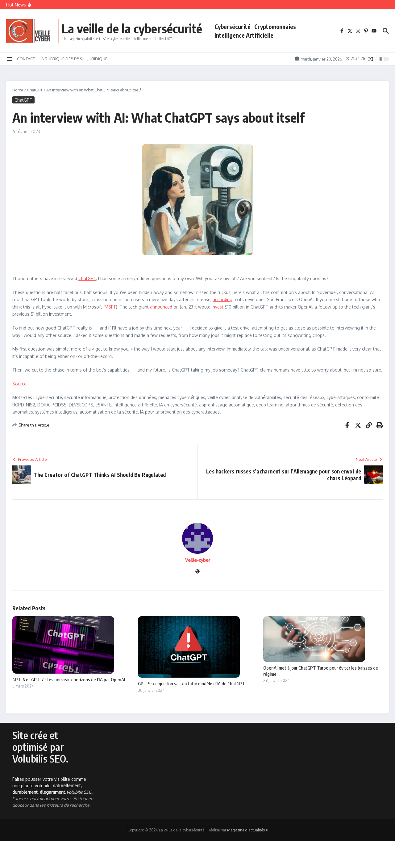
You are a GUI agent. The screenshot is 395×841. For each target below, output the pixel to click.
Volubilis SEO (79, 792)
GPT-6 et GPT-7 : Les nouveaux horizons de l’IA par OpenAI (68, 679)
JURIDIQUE (97, 58)
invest (217, 306)
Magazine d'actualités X (247, 830)
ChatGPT (35, 89)
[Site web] (197, 571)
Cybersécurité (232, 26)
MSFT (110, 306)
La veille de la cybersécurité (132, 28)
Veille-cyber (197, 560)
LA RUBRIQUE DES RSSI (61, 58)
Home (17, 89)
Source (20, 383)
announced (161, 306)
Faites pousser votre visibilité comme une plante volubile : (49, 785)
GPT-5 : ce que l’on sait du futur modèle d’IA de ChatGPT (191, 683)
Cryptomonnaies (275, 26)
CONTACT (26, 58)
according (222, 299)
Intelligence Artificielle (243, 35)
